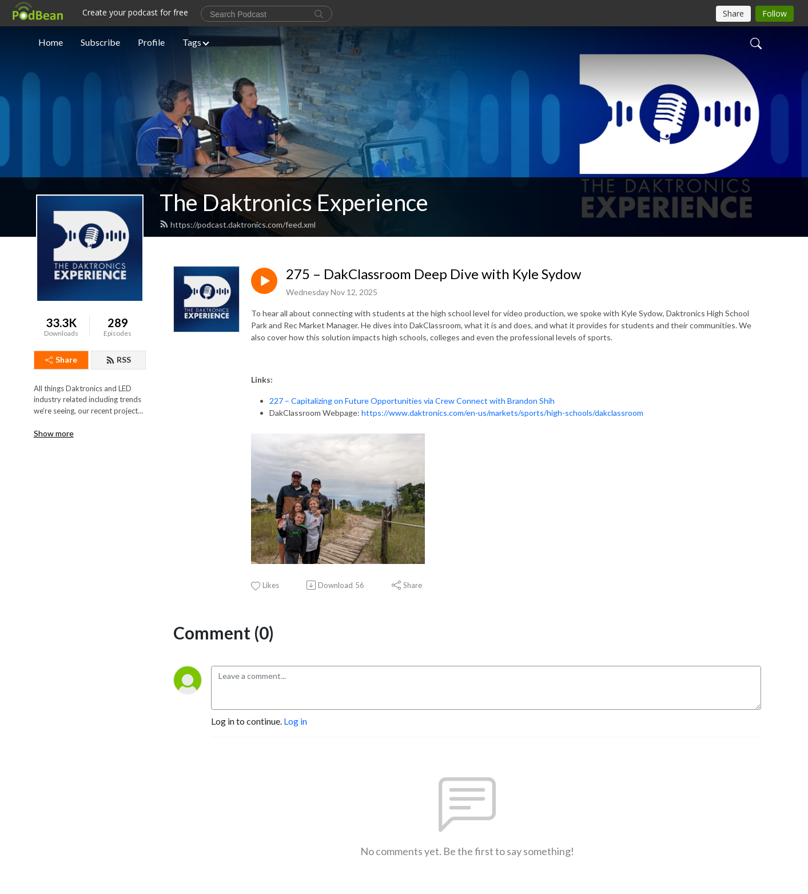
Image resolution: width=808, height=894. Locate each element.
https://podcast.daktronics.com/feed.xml (238, 224)
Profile (151, 42)
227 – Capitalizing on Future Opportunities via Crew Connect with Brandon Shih (412, 401)
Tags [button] (191, 42)
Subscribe (100, 42)
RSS (118, 359)
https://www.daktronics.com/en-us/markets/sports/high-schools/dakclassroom (502, 413)
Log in (295, 721)
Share (61, 359)
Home (50, 42)
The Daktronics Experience (294, 202)
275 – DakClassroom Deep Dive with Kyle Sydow (433, 274)
